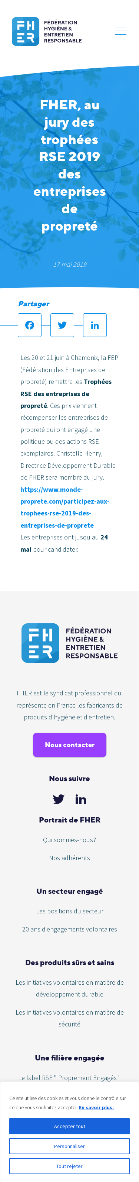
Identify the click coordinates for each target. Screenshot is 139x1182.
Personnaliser (69, 1146)
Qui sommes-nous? (69, 839)
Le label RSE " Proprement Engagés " (69, 1077)
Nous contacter (70, 744)
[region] (69, 1131)
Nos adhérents (69, 858)
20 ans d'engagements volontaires (69, 929)
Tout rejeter (69, 1166)
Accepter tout (69, 1126)
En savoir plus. (96, 1107)
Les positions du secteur (69, 911)
